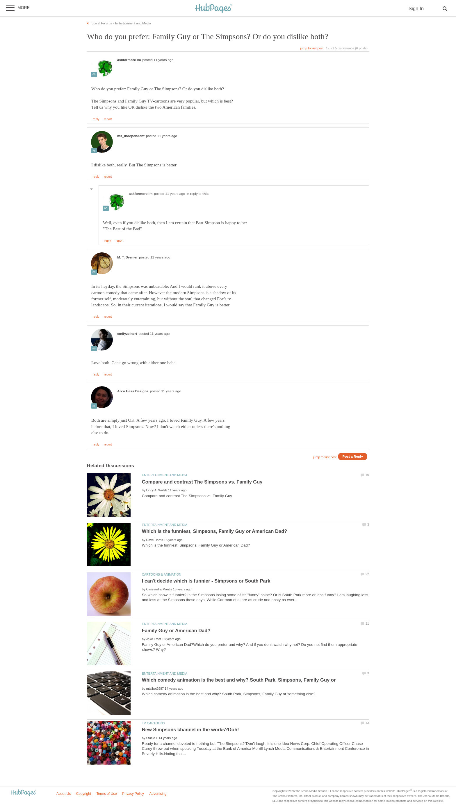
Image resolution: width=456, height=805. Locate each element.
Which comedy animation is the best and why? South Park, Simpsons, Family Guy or (239, 680)
